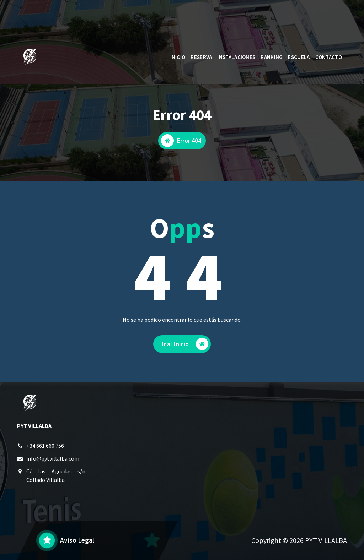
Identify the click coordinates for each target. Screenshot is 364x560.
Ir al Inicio (185, 345)
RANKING (272, 57)
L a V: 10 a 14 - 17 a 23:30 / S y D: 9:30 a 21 (90, 22)
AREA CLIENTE (314, 19)
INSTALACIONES (236, 57)
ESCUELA (299, 57)
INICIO (178, 57)
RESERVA (201, 57)
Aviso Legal (77, 540)
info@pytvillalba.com (52, 459)
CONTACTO (328, 57)
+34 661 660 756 (45, 446)
